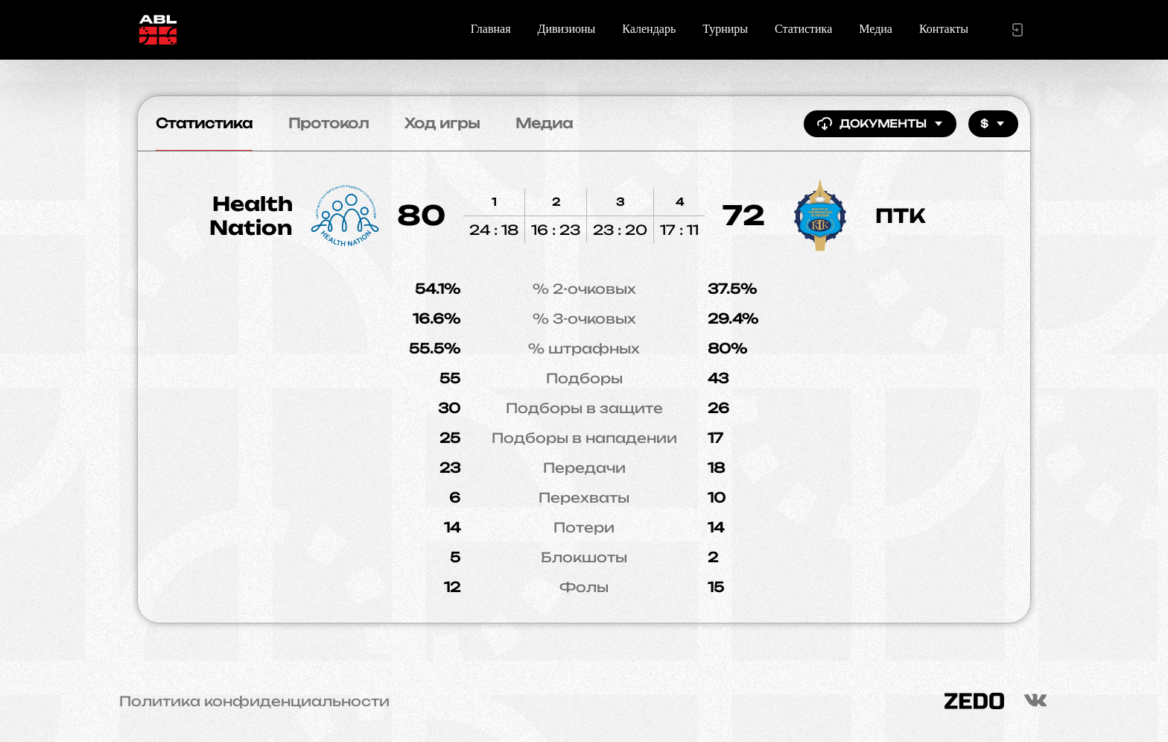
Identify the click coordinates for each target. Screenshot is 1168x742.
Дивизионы (567, 28)
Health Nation (251, 215)
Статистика (803, 28)
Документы (880, 124)
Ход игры (442, 123)
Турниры (725, 28)
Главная (491, 28)
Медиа (875, 28)
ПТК (900, 215)
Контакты (943, 28)
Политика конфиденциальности (254, 701)
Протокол (328, 123)
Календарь (649, 28)
